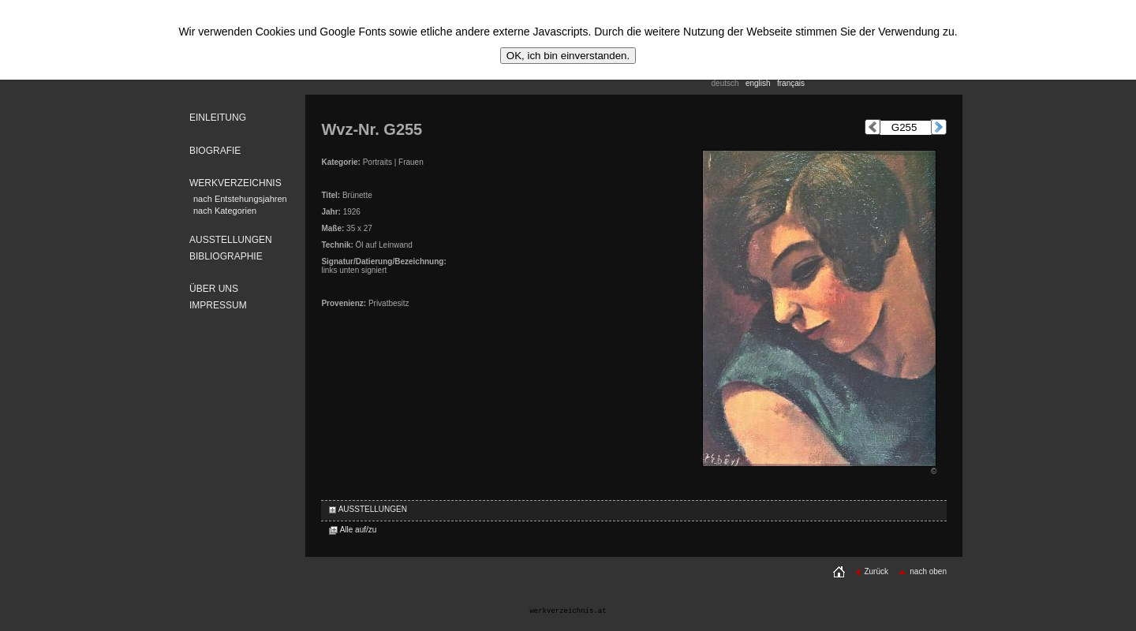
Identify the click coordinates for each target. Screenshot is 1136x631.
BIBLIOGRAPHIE (226, 256)
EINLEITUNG (217, 117)
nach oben (922, 571)
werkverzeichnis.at (567, 611)
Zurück (871, 571)
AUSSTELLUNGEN (230, 239)
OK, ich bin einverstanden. (568, 56)
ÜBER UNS (213, 288)
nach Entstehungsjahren (240, 198)
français (791, 83)
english (758, 83)
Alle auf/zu (352, 529)
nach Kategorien (224, 210)
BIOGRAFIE (215, 150)
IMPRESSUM (218, 305)
